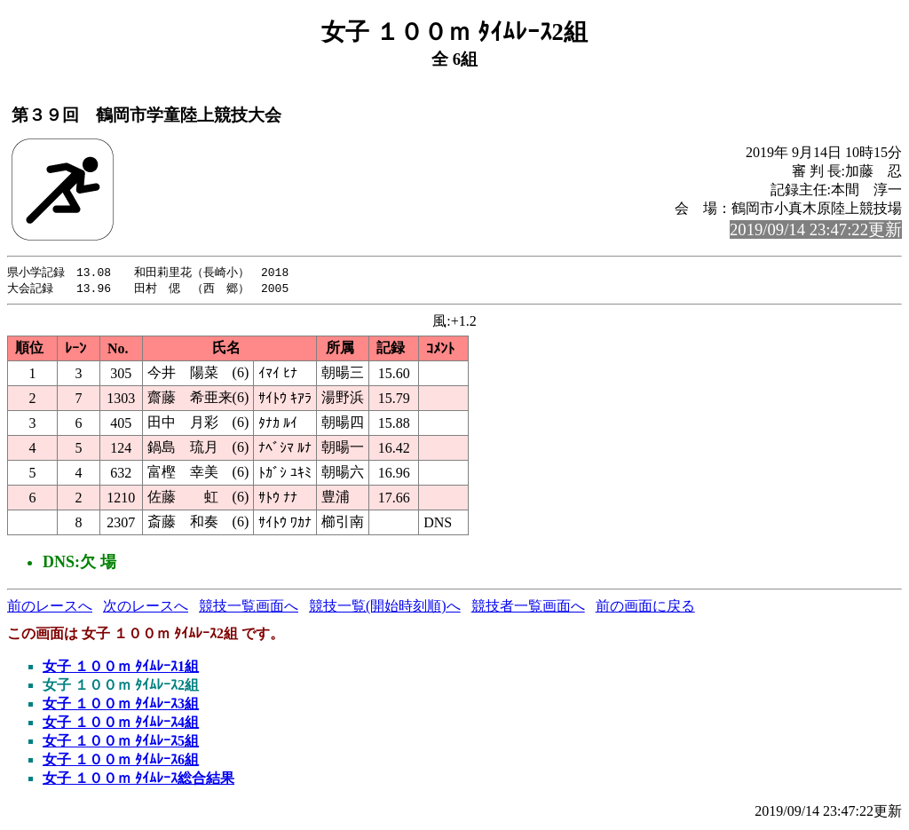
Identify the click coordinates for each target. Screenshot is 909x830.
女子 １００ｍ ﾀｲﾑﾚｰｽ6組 (121, 761)
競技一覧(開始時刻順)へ (385, 607)
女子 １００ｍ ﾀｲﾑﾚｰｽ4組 (121, 723)
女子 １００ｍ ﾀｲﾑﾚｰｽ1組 (121, 668)
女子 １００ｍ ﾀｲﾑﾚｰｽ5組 (121, 742)
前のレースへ (49, 607)
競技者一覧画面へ (528, 607)
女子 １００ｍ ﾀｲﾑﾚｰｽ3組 (121, 705)
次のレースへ (145, 607)
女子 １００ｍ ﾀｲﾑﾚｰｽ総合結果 (138, 779)
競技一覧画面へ (248, 607)
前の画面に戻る (645, 607)
